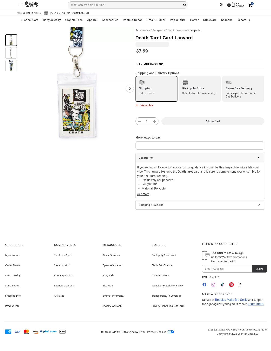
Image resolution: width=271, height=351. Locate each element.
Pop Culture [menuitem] (178, 20)
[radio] (156, 89)
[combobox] (128, 5)
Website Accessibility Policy (167, 285)
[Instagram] (213, 284)
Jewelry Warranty (112, 306)
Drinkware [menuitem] (210, 20)
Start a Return (13, 285)
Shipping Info (13, 295)
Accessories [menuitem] (110, 20)
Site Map (108, 285)
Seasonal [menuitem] (227, 20)
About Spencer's (63, 275)
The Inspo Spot (63, 255)
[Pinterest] (231, 284)
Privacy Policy (130, 331)
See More (143, 194)
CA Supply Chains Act (164, 255)
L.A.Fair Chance (160, 275)
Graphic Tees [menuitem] (74, 20)
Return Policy (12, 275)
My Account (12, 255)
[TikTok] (222, 284)
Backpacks (158, 30)
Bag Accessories (177, 30)
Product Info (12, 306)
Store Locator (62, 265)
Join (259, 268)
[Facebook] (204, 284)
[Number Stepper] (147, 121)
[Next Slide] (130, 88)
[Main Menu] (20, 5)
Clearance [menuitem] (244, 20)
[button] (76, 84)
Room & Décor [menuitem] (132, 20)
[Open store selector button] (66, 13)
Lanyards (195, 30)
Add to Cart (213, 121)
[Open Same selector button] (29, 13)
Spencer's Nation (112, 265)
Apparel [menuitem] (92, 20)
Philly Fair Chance (162, 265)
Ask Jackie (108, 275)
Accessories (143, 30)
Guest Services (111, 255)
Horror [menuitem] (194, 20)
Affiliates (59, 295)
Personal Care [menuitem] (29, 20)
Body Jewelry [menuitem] (52, 20)
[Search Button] (184, 5)
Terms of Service (110, 331)
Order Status (12, 265)
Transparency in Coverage (167, 295)
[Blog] (240, 284)
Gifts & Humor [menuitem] (155, 20)
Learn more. (256, 303)
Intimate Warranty (113, 295)
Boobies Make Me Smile (231, 299)
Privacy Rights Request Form (168, 306)
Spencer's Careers (64, 285)
